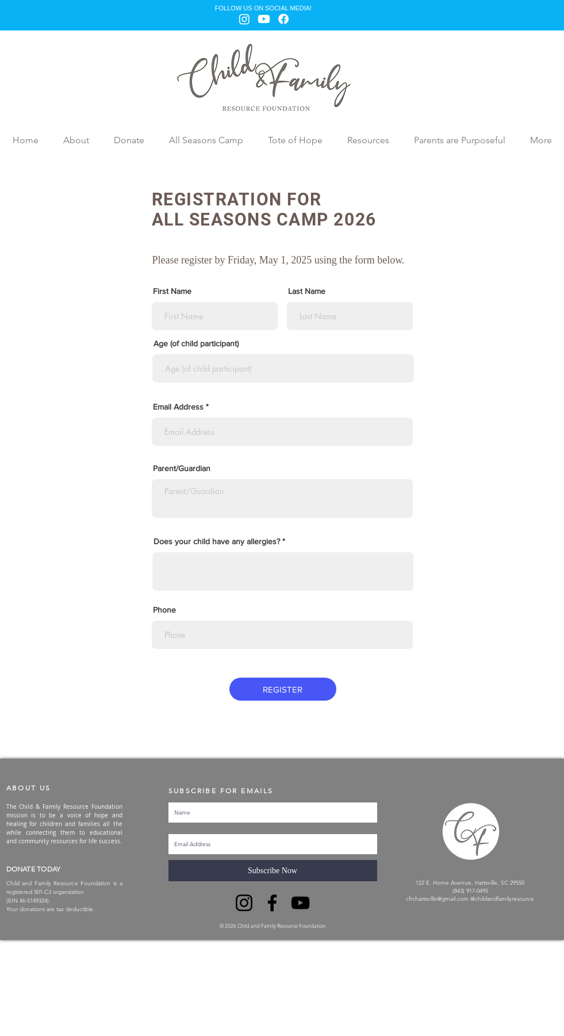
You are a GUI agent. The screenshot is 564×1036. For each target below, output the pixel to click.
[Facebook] (283, 19)
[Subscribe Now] (272, 870)
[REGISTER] (282, 689)
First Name (172, 291)
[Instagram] (244, 19)
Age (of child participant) (196, 343)
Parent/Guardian (181, 468)
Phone (164, 610)
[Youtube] (264, 19)
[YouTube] (300, 903)
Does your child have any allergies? (217, 541)
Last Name (306, 291)
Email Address (178, 407)
